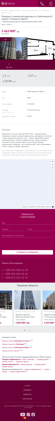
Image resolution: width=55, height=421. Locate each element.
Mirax (29, 97)
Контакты (27, 399)
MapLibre (25, 207)
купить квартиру (28, 359)
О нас (27, 385)
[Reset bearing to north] (52, 167)
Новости (27, 394)
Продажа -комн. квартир (10, 351)
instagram (28, 414)
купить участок (7, 361)
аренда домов (40, 364)
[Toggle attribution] (53, 207)
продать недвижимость (33, 369)
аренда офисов (7, 366)
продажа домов (43, 359)
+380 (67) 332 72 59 (16, 278)
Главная (4, 10)
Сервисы (27, 390)
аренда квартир (26, 364)
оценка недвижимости (18, 371)
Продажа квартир (15, 10)
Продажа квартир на (13, 344)
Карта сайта (28, 407)
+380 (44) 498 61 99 (16, 270)
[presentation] (17, 244)
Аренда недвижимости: (10, 364)
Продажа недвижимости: (11, 359)
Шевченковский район (30, 10)
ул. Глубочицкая (44, 10)
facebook (33, 414)
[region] (27, 184)
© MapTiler (31, 207)
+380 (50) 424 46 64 (16, 274)
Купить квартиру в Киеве (43, 406)
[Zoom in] (52, 161)
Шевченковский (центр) (11, 21)
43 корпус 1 (41, 91)
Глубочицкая (31, 91)
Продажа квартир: (15, 347)
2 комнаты (31, 104)
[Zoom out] (52, 164)
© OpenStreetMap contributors (43, 207)
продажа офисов (22, 361)
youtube (22, 414)
